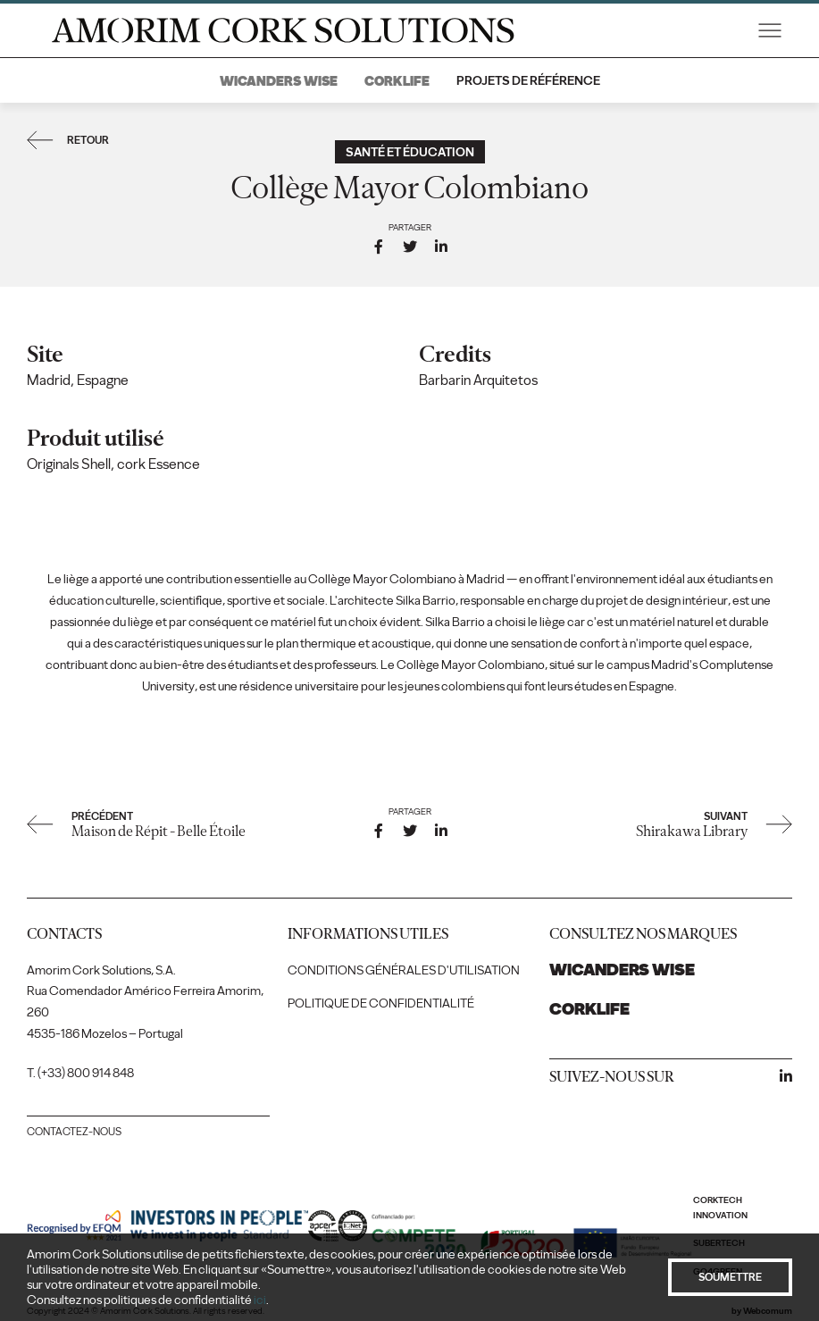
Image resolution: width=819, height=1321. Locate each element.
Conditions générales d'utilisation (404, 970)
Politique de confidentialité (381, 1003)
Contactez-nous (74, 1131)
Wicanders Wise (279, 80)
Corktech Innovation (720, 1207)
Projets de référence (528, 80)
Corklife (397, 80)
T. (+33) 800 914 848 (80, 1073)
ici (260, 1300)
